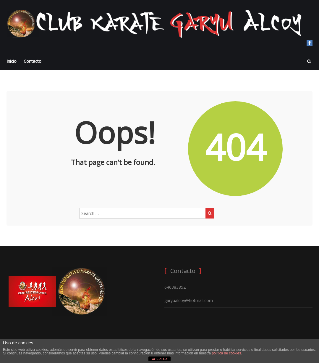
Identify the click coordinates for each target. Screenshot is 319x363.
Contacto (32, 61)
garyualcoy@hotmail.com (188, 300)
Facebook (309, 43)
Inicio (12, 61)
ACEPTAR (159, 359)
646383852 (175, 287)
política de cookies (226, 353)
